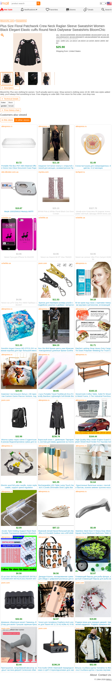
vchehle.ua (6, 217)
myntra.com (44, 172)
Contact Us (104, 674)
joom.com (43, 263)
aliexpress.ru (6, 126)
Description (8, 88)
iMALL (109, 679)
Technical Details (10, 99)
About (93, 674)
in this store (7, 120)
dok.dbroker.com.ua (9, 172)
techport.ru (80, 172)
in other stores (22, 120)
